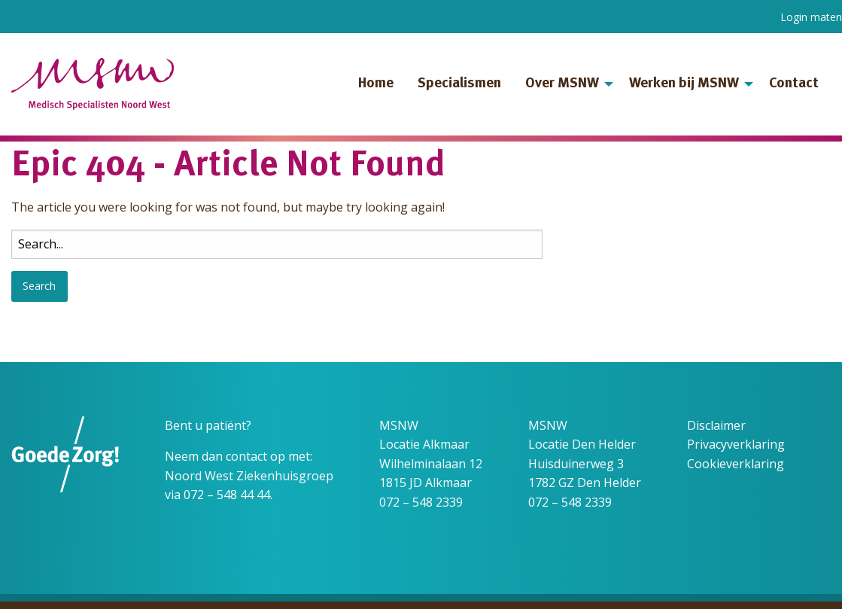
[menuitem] (376, 84)
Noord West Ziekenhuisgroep (249, 475)
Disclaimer (716, 425)
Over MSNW (562, 84)
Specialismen (459, 84)
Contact (794, 84)
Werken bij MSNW (684, 84)
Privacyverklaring (736, 444)
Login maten (811, 17)
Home (376, 84)
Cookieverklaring (735, 463)
